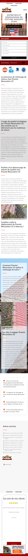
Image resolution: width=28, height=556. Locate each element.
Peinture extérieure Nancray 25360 (13, 435)
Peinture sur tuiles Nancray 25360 (12, 445)
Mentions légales (23, 554)
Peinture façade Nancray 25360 (12, 452)
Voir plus (14, 544)
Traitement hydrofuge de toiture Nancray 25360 (12, 450)
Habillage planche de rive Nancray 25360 (12, 438)
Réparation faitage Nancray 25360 (12, 443)
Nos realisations (14, 26)
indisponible (9, 3)
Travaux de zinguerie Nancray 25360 (13, 440)
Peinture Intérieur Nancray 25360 (12, 447)
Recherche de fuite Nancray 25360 (13, 433)
